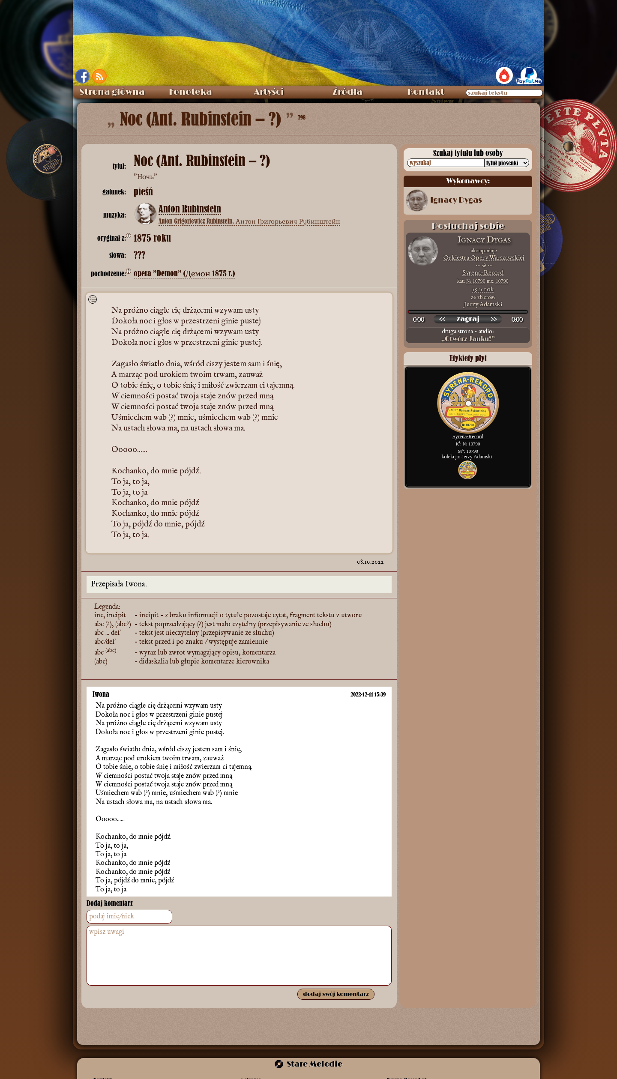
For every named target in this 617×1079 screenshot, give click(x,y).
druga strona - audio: (468, 335)
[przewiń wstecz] (442, 319)
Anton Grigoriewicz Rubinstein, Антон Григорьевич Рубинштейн (249, 221)
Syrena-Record (482, 273)
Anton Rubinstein (190, 209)
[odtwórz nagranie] (468, 319)
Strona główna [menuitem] (112, 92)
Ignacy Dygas (456, 200)
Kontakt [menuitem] (425, 92)
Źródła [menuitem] (347, 92)
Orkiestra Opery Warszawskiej (483, 258)
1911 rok (483, 289)
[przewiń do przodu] (493, 319)
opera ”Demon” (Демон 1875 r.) (184, 273)
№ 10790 (475, 281)
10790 (502, 281)
